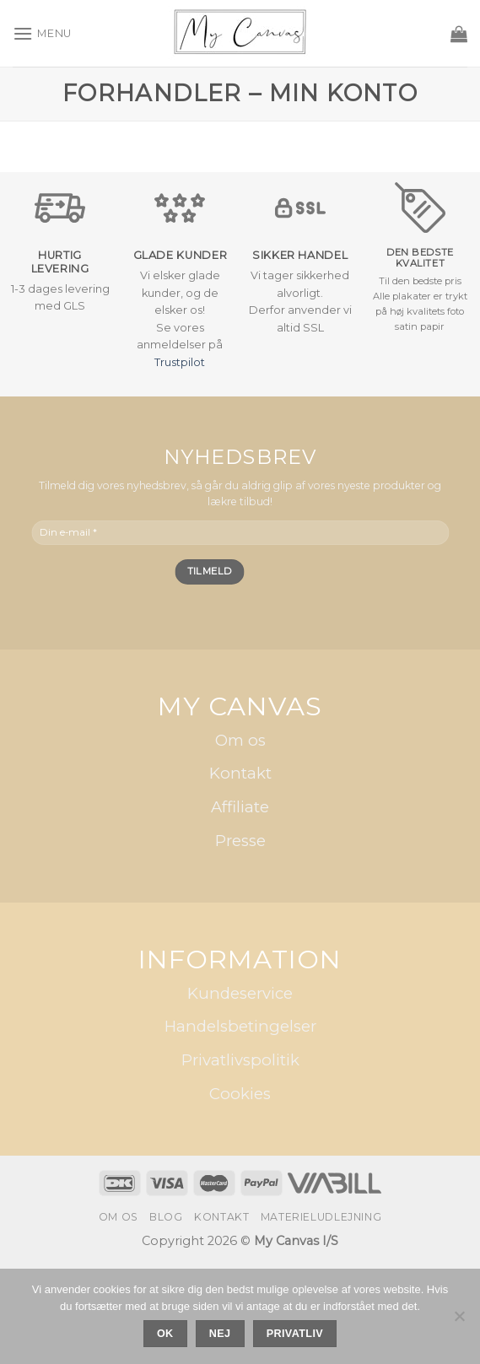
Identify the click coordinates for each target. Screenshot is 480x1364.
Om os (240, 740)
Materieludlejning (321, 1216)
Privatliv (295, 1334)
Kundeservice (240, 993)
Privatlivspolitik (240, 1060)
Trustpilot (179, 362)
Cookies (240, 1093)
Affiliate (240, 807)
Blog (165, 1216)
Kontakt (240, 773)
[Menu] (42, 33)
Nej (220, 1334)
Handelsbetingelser (240, 1026)
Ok (165, 1334)
